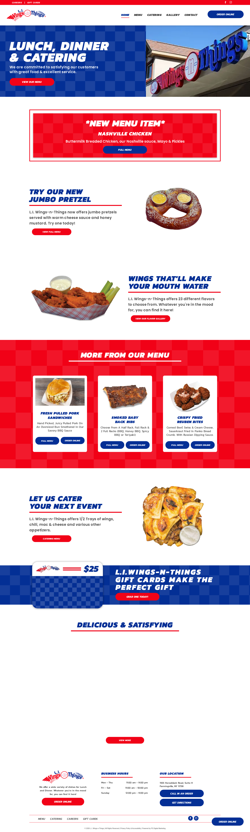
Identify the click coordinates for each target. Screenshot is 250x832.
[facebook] (225, 3)
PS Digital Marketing (158, 828)
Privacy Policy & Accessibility (130, 828)
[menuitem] (17, 2)
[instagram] (231, 3)
